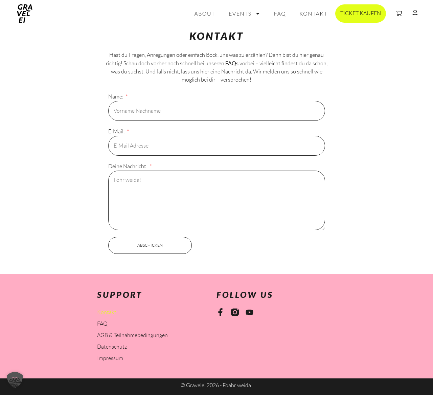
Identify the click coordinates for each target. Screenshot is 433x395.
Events (244, 13)
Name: (116, 97)
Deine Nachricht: (128, 166)
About (204, 13)
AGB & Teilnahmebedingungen (132, 335)
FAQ (280, 13)
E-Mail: (117, 131)
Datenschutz (112, 347)
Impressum (110, 358)
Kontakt (313, 13)
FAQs (231, 63)
